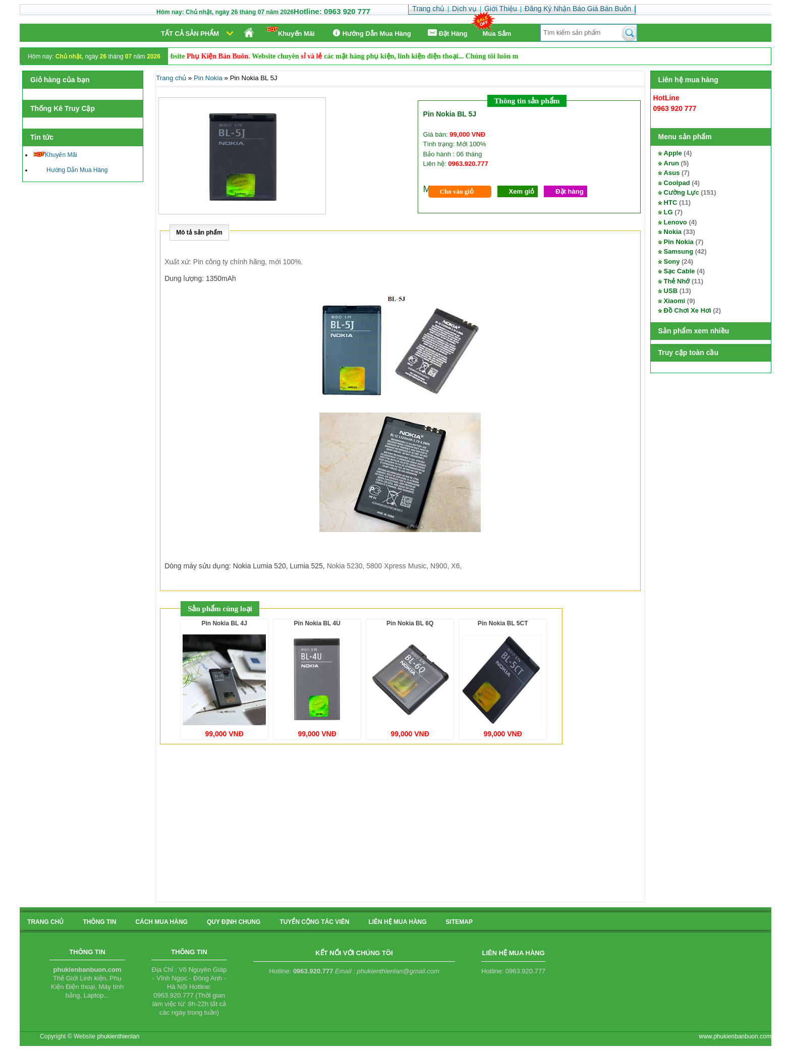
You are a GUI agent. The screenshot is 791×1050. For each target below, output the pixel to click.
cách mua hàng (161, 921)
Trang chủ (171, 78)
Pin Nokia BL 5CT (503, 623)
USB (670, 291)
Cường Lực (681, 192)
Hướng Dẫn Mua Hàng (370, 33)
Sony (672, 261)
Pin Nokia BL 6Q (409, 623)
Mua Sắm (497, 33)
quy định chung (233, 921)
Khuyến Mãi (291, 32)
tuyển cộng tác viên (314, 921)
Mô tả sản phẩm (199, 232)
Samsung (679, 251)
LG (668, 212)
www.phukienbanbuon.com (735, 1036)
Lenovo (675, 222)
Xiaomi (675, 301)
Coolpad (677, 183)
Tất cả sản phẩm (190, 33)
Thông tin (99, 921)
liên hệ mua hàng (397, 921)
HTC (670, 202)
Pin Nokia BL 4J (224, 623)
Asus (672, 173)
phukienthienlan (118, 1036)
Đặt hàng (569, 191)
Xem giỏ (522, 191)
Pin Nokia (679, 242)
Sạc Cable (679, 271)
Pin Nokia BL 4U (317, 623)
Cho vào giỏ (457, 191)
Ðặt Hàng (447, 33)
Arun (671, 163)
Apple (673, 153)
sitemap (459, 921)
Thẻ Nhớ (677, 281)
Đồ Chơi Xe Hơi (687, 310)
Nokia (673, 232)
